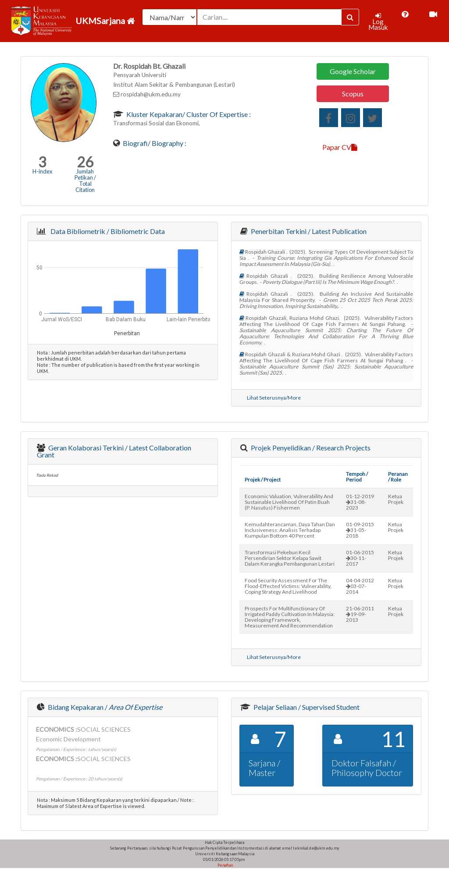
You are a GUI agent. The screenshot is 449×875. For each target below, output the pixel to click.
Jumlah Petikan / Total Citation (85, 180)
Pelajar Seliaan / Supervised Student (306, 707)
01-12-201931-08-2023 (360, 502)
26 (85, 161)
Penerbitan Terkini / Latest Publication (308, 231)
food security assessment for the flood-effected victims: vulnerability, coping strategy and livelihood (288, 586)
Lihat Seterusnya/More (274, 397)
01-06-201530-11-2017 (360, 558)
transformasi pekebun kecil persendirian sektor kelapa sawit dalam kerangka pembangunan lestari (290, 558)
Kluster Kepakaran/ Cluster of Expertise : (188, 114)
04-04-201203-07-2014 (360, 586)
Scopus (352, 93)
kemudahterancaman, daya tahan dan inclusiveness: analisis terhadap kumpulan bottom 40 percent (290, 530)
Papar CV (339, 147)
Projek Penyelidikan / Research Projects (310, 447)
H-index (42, 171)
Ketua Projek (395, 499)
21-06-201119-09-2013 (360, 614)
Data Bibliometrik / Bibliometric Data (106, 231)
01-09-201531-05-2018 (360, 530)
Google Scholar (353, 71)
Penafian (225, 865)
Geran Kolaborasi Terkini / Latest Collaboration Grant (114, 451)
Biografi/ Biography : (153, 143)
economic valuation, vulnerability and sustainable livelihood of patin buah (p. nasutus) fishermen (289, 502)
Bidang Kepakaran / (104, 707)
